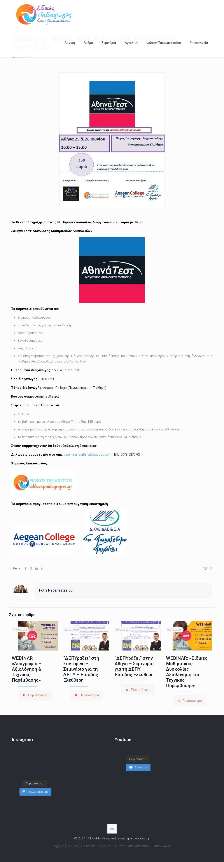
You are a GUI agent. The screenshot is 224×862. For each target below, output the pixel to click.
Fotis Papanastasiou (56, 590)
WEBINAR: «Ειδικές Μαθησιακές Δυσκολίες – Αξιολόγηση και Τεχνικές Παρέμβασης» (186, 672)
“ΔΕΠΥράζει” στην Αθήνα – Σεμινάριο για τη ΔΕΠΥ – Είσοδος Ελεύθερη (134, 666)
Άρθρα (72, 846)
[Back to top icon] (112, 829)
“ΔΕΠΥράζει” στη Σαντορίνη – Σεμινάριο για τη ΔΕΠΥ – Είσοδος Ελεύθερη (81, 669)
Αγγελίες (104, 846)
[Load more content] (137, 759)
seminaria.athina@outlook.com (89, 455)
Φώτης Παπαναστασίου (132, 846)
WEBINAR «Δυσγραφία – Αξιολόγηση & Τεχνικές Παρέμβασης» (26, 669)
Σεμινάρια (88, 846)
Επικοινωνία (161, 846)
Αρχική (59, 846)
